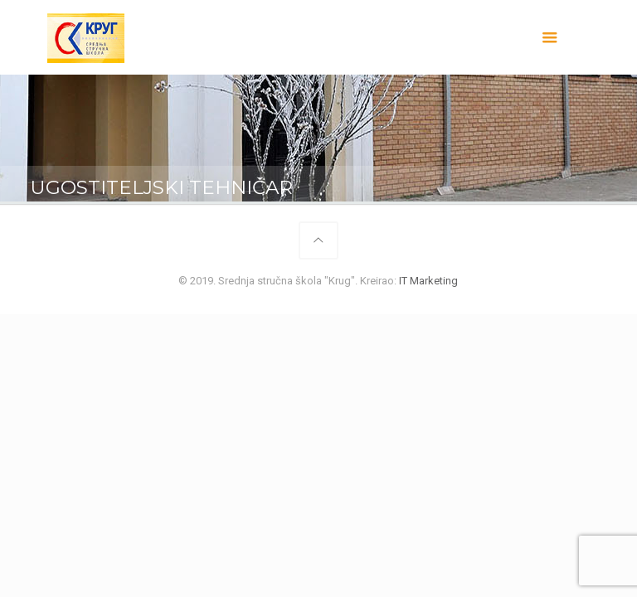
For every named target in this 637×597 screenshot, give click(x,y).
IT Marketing (428, 280)
